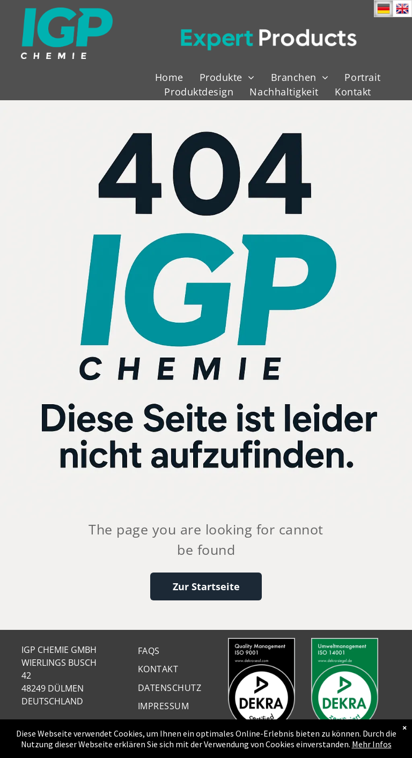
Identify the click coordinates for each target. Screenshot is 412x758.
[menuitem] (169, 77)
